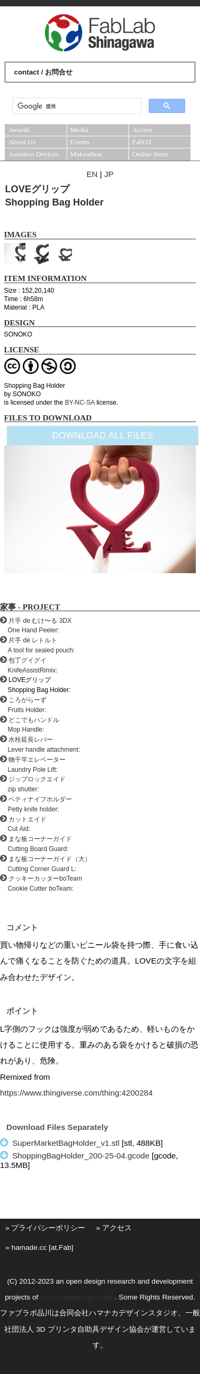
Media (79, 130)
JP (109, 174)
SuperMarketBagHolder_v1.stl (66, 1142)
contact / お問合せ (43, 72)
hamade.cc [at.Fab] (42, 1247)
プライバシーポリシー (48, 1228)
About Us (21, 142)
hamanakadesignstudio (77, 1297)
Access (142, 130)
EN (91, 174)
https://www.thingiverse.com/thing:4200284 (76, 1092)
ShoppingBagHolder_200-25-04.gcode (80, 1155)
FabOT (142, 142)
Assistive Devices (33, 154)
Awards (18, 130)
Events (79, 142)
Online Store (150, 154)
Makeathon (86, 154)
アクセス (117, 1228)
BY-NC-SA (79, 402)
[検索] (75, 106)
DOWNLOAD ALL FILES (102, 436)
